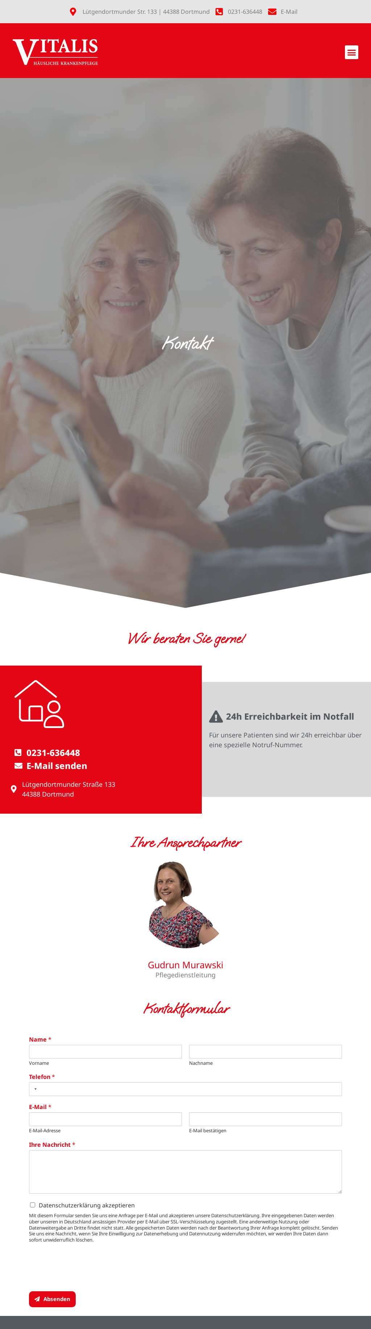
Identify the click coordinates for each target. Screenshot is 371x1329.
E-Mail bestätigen (207, 1131)
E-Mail (40, 1107)
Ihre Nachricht (52, 1145)
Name (40, 1039)
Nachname (201, 1063)
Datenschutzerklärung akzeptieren (87, 1205)
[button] (352, 52)
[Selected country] (34, 1089)
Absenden (56, 1299)
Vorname (39, 1063)
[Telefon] (185, 1089)
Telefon (42, 1077)
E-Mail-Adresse (45, 1131)
